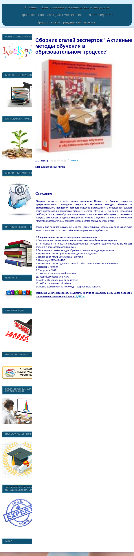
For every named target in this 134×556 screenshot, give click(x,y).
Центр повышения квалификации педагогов (75, 7)
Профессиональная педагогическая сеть (52, 15)
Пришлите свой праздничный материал (67, 22)
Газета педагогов (100, 15)
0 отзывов (73, 160)
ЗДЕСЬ (80, 296)
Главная (31, 7)
